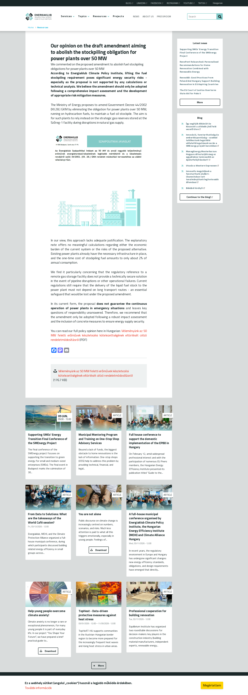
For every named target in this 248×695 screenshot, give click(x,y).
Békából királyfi (195, 188)
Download (101, 550)
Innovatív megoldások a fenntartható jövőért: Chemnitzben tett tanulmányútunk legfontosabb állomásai (202, 177)
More (101, 665)
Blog (130, 3)
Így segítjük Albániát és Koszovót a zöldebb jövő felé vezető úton (201, 126)
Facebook (157, 3)
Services (66, 16)
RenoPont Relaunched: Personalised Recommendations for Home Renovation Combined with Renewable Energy (199, 66)
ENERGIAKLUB (38, 16)
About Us (148, 16)
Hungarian (218, 3)
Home (31, 27)
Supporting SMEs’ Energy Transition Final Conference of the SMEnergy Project (199, 52)
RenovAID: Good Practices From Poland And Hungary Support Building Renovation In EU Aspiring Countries (200, 81)
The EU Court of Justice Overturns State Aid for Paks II (198, 91)
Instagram (174, 3)
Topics (82, 16)
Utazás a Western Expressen (202, 165)
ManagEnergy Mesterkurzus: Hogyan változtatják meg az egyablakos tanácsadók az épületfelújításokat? (201, 155)
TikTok (203, 3)
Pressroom (164, 16)
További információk (38, 687)
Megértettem (212, 685)
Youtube (189, 3)
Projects (118, 16)
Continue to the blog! (200, 197)
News (136, 16)
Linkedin (142, 3)
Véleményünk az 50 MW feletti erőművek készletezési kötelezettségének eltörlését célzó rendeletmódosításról (95, 373)
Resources (100, 16)
